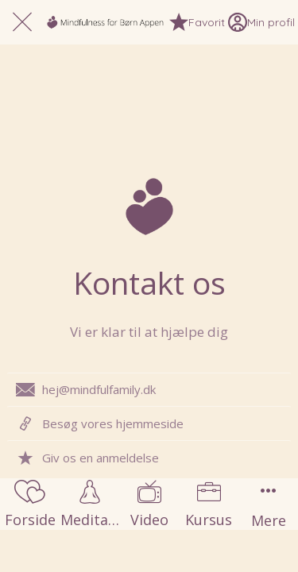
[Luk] (22, 22)
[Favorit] (197, 22)
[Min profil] (261, 22)
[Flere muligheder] (268, 504)
